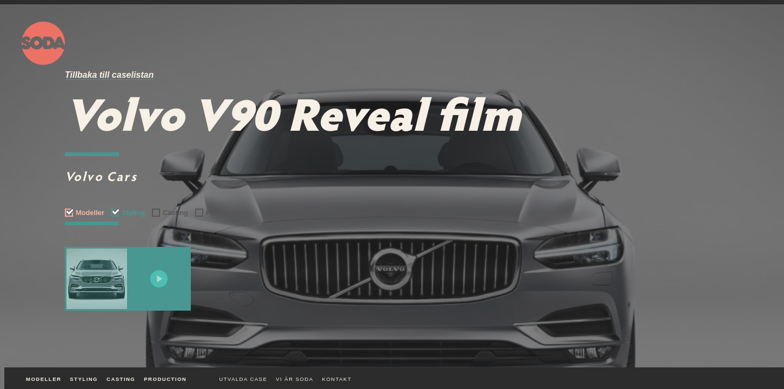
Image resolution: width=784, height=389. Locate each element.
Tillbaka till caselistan (109, 74)
